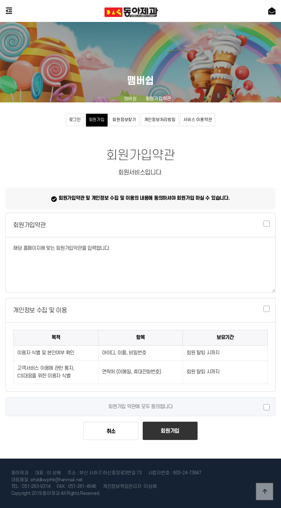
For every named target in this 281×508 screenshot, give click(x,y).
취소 (111, 431)
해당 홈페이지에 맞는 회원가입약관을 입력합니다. (140, 264)
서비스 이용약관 (197, 119)
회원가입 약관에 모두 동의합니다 (140, 406)
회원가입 (97, 119)
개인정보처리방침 (160, 119)
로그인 (75, 119)
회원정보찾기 (124, 119)
